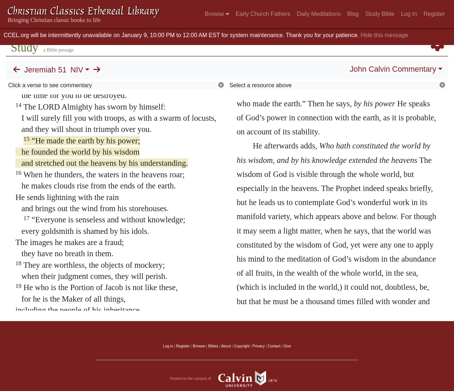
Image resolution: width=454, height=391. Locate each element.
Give (287, 346)
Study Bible (379, 14)
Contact (274, 346)
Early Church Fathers (263, 14)
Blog (353, 14)
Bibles (213, 346)
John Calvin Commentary (393, 69)
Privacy (259, 346)
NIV (76, 70)
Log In (409, 14)
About (226, 346)
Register (434, 14)
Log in (168, 346)
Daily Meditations (319, 14)
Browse (217, 14)
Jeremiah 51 (45, 70)
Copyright (242, 346)
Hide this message (384, 35)
